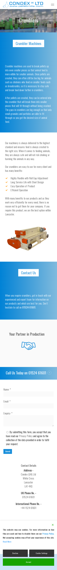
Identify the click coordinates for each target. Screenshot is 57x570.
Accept (28, 562)
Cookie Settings (42, 553)
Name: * (28, 392)
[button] (52, 4)
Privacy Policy (25, 436)
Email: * (28, 403)
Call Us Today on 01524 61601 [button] (26, 373)
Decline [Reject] (15, 553)
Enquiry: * (28, 419)
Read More (7, 541)
